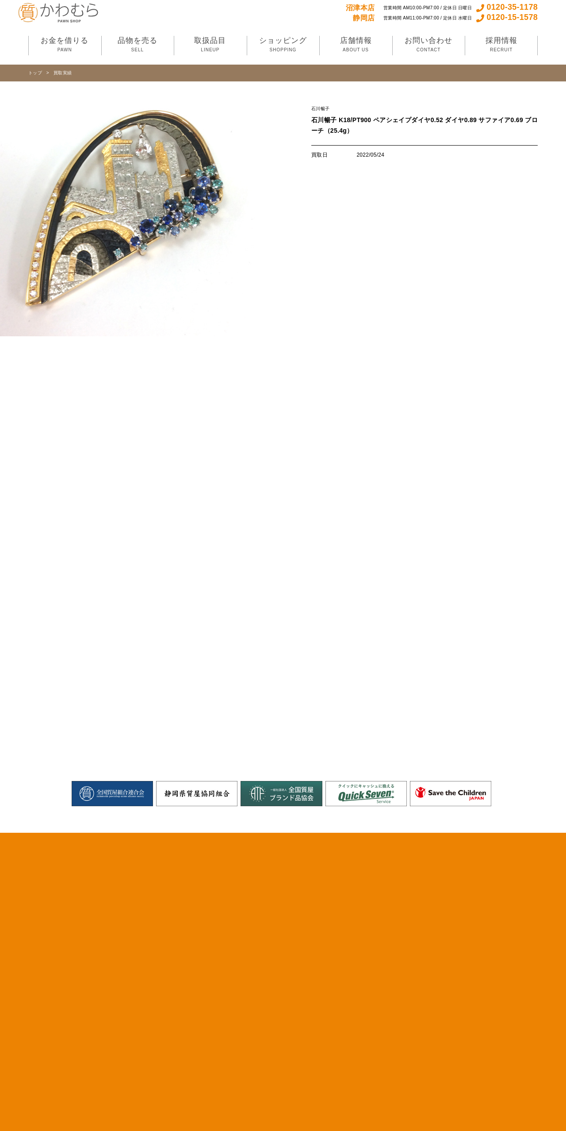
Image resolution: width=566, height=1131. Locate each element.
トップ (35, 72)
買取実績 (63, 72)
